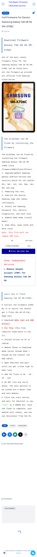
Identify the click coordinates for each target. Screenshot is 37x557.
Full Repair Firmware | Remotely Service (18, 4)
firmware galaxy (22, 426)
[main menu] (3, 4)
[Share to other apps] (26, 434)
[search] (34, 4)
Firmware (5, 13)
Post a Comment (9, 508)
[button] (10, 434)
